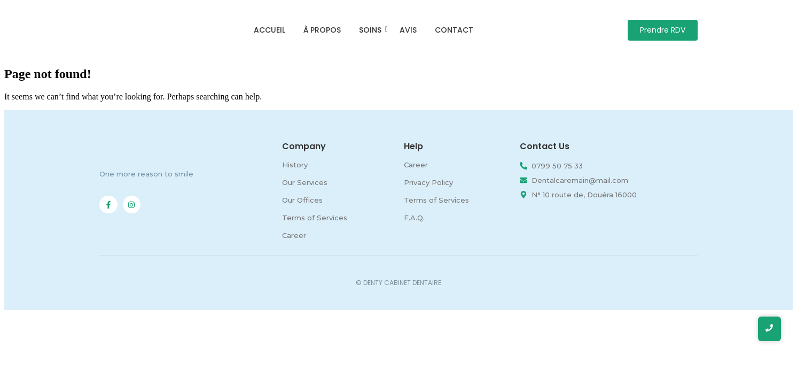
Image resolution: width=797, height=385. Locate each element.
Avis (408, 30)
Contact (454, 30)
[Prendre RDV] (663, 30)
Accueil (269, 30)
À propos (322, 30)
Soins (372, 30)
